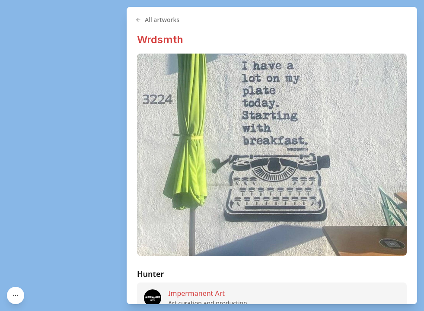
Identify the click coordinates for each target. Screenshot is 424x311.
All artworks (157, 20)
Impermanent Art (196, 293)
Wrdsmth (160, 39)
